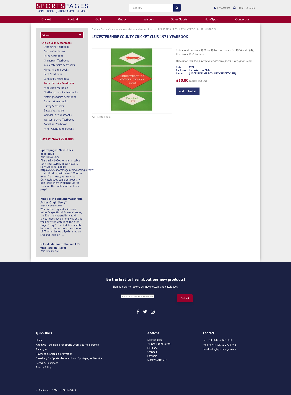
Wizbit (73, 389)
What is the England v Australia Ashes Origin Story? (61, 200)
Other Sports (179, 19)
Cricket (46, 19)
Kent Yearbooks (53, 73)
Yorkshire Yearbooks (55, 123)
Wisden (149, 19)
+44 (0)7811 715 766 (224, 344)
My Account (223, 7)
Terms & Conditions (47, 362)
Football (73, 19)
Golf (98, 19)
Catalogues (42, 348)
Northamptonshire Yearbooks (61, 91)
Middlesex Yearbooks (56, 87)
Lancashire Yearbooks (56, 78)
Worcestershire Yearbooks (59, 119)
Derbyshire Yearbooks (56, 46)
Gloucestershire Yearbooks (59, 64)
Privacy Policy (43, 366)
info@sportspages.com (223, 348)
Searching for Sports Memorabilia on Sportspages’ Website (69, 357)
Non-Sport (211, 19)
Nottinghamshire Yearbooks (60, 96)
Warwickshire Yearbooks (58, 114)
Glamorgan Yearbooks (56, 60)
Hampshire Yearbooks (56, 69)
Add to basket (188, 91)
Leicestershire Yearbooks (59, 82)
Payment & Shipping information (54, 353)
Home (39, 339)
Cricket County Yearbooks (56, 42)
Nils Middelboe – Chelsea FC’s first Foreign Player (60, 245)
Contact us (242, 19)
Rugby (122, 19)
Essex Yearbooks (53, 55)
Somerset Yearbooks (56, 101)
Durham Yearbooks (54, 51)
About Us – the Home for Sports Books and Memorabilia (67, 344)
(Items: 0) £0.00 (246, 7)
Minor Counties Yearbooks (59, 128)
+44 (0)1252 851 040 (220, 339)
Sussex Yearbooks (54, 110)
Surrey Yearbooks (54, 105)
